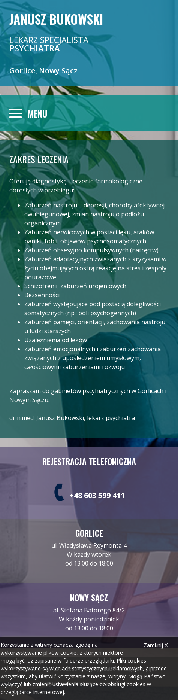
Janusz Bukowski (56, 18)
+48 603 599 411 (97, 495)
